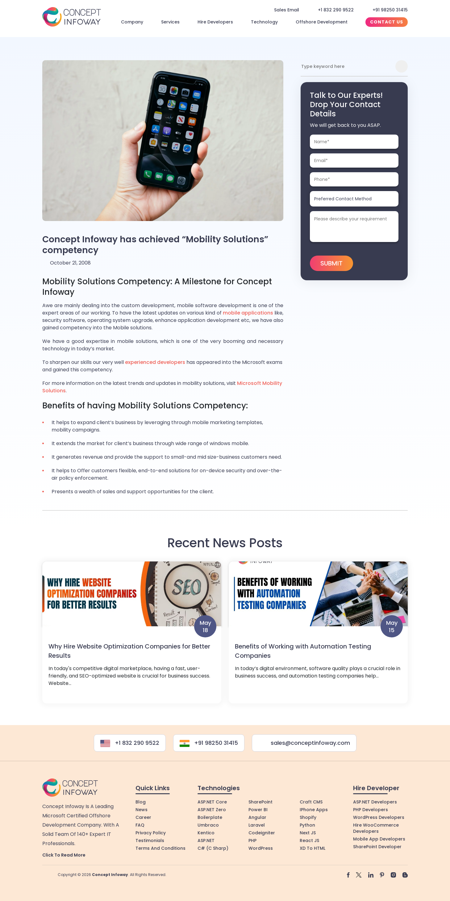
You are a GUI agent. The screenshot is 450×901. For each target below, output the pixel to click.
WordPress (260, 848)
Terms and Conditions (160, 848)
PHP (252, 840)
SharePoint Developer (377, 847)
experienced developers (155, 362)
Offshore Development (322, 22)
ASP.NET (206, 840)
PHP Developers (370, 810)
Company (132, 22)
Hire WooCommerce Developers (376, 828)
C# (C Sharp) (213, 848)
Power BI (258, 810)
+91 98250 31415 (390, 10)
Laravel (256, 825)
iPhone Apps (314, 810)
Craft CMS (311, 802)
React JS (309, 840)
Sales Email (286, 10)
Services (170, 22)
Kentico (206, 833)
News (141, 810)
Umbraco (208, 825)
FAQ (139, 825)
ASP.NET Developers (375, 802)
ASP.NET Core (212, 802)
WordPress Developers (378, 817)
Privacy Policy (150, 833)
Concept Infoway (110, 874)
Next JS (308, 833)
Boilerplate (210, 817)
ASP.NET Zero (212, 810)
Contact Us (386, 22)
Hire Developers (215, 22)
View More (131, 635)
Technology (264, 22)
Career (143, 817)
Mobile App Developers (379, 839)
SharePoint (260, 802)
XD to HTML (312, 848)
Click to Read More (63, 855)
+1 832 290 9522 (336, 10)
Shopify (308, 817)
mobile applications (248, 312)
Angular (257, 817)
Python (307, 825)
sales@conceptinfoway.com (304, 743)
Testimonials (149, 840)
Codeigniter (261, 833)
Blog (140, 802)
